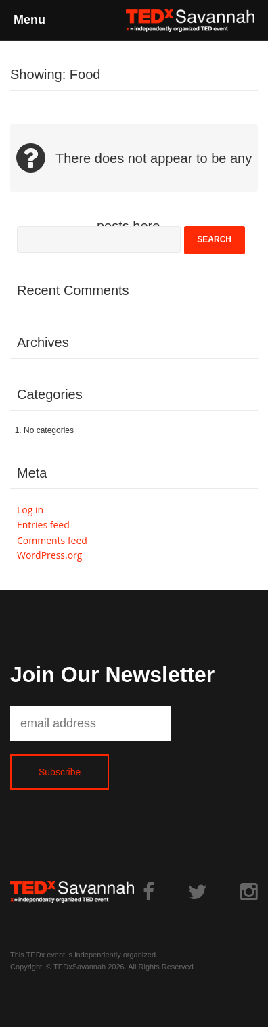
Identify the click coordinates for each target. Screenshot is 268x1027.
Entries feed (43, 524)
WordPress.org (49, 555)
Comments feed (52, 540)
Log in (30, 509)
